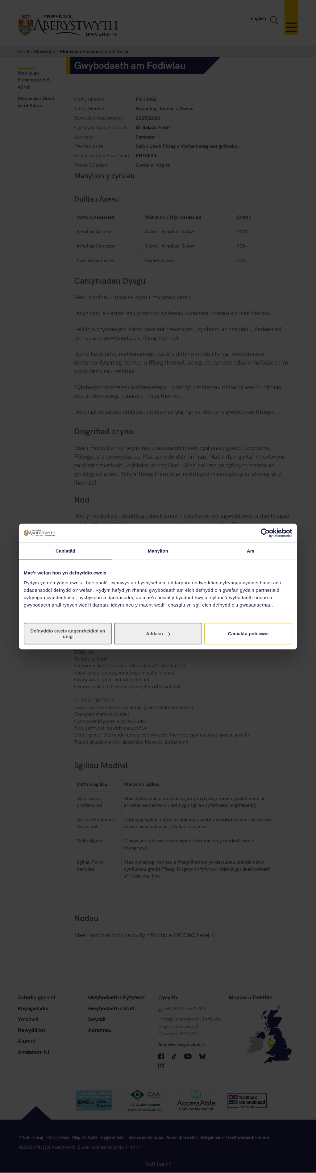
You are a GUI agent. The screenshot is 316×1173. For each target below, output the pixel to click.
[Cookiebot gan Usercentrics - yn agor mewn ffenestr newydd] (265, 533)
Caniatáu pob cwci (248, 633)
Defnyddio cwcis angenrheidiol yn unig (67, 633)
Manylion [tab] (158, 550)
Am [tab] (250, 550)
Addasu (158, 633)
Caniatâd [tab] (65, 550)
